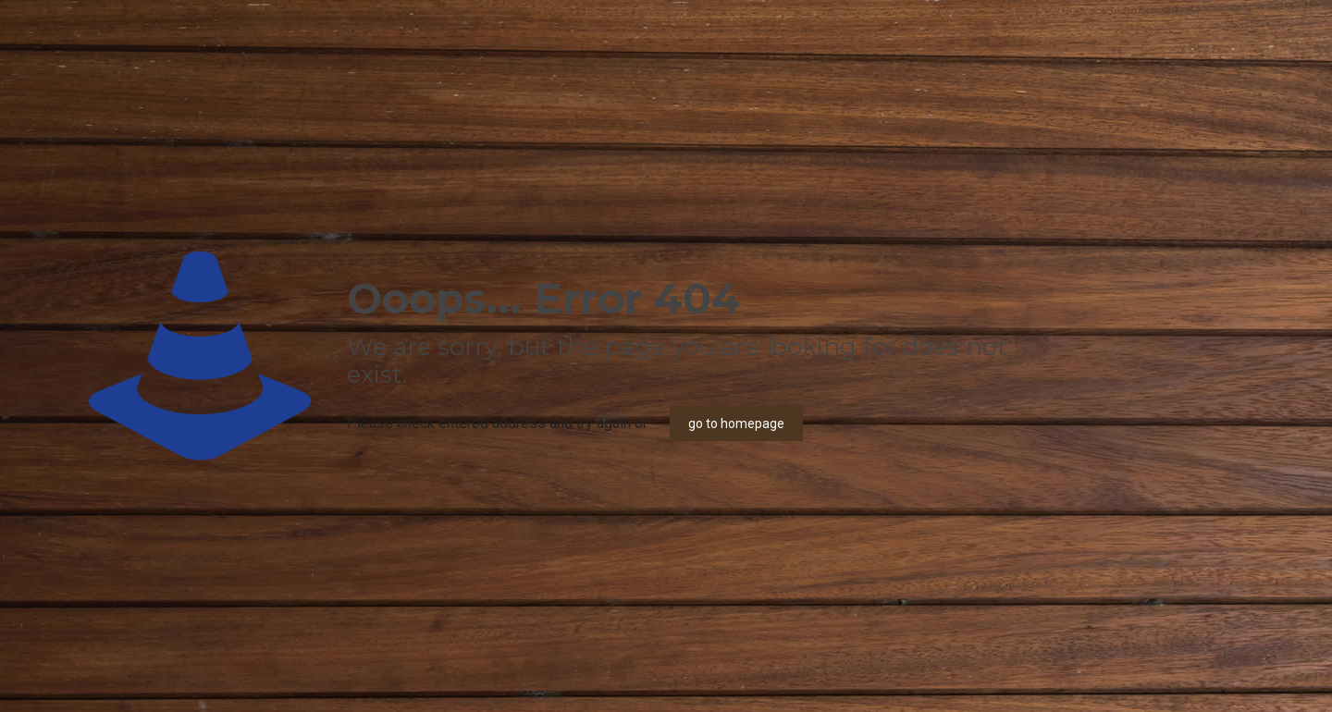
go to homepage (736, 423)
